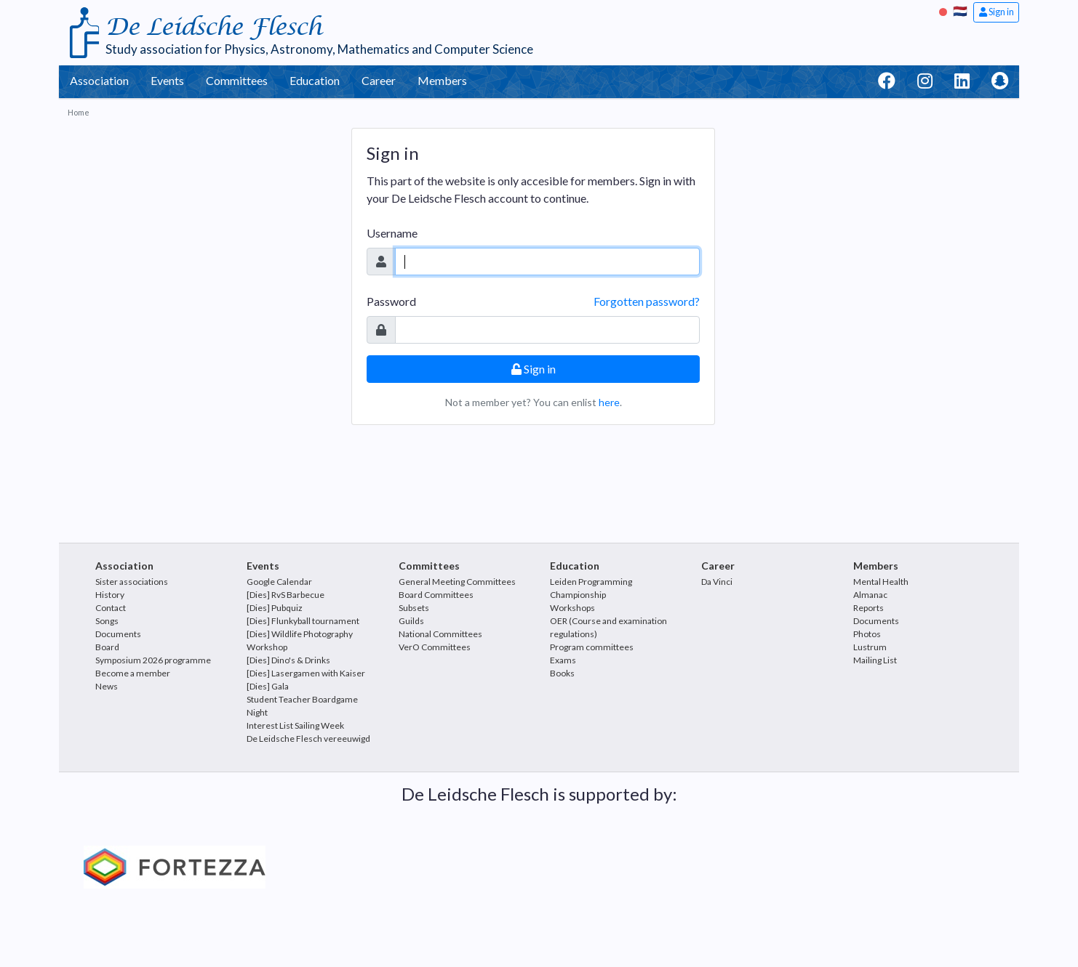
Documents (118, 633)
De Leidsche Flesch (213, 27)
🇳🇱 (960, 10)
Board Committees (436, 594)
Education (315, 80)
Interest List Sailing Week (295, 725)
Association (99, 80)
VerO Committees (435, 647)
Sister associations (131, 581)
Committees (237, 80)
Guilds (411, 620)
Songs (107, 620)
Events (167, 80)
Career (379, 80)
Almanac (870, 594)
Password (391, 301)
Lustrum (870, 647)
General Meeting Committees (457, 581)
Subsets (414, 607)
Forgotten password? (647, 301)
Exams (563, 660)
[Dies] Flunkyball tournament (303, 620)
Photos (867, 633)
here (609, 402)
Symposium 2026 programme (153, 660)
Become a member (132, 673)
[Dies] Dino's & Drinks (288, 660)
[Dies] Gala (268, 686)
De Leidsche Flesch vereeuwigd (308, 738)
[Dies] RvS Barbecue (285, 594)
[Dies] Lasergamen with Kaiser (306, 673)
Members (442, 80)
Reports (868, 607)
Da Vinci (716, 581)
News (106, 686)
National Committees (440, 633)
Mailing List (875, 660)
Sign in (996, 11)
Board (107, 647)
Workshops (572, 607)
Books (562, 673)
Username (392, 233)
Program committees (592, 647)
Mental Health (881, 581)
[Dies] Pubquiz (275, 607)
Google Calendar (279, 581)
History (109, 594)
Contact (110, 607)
